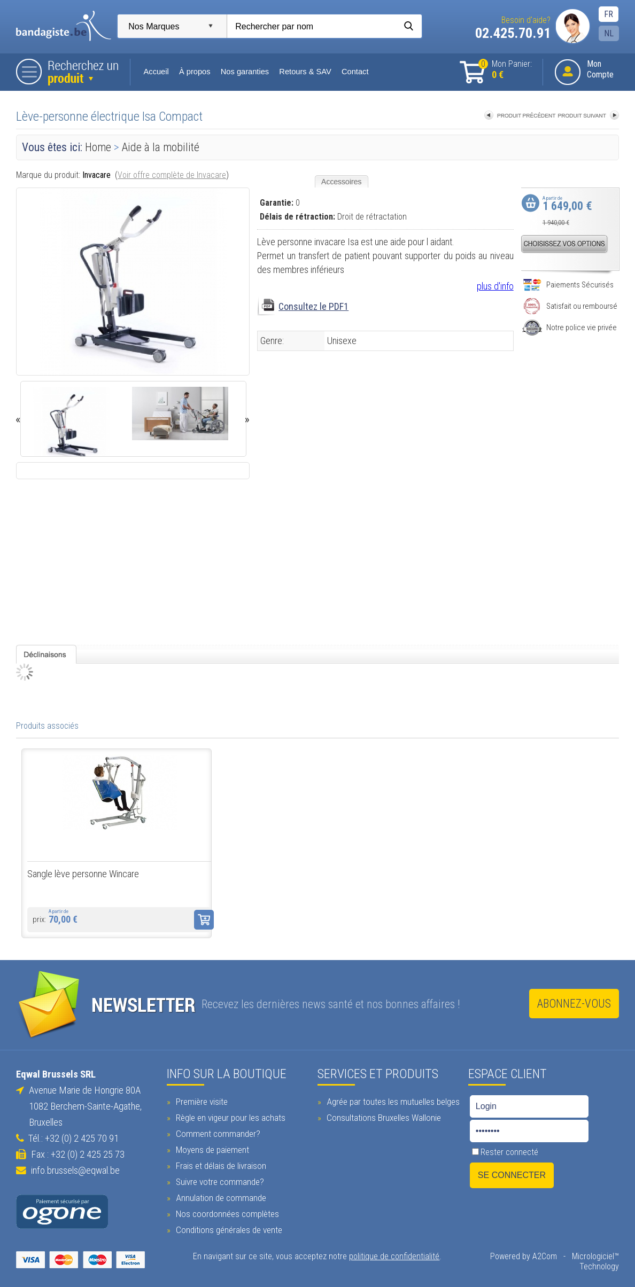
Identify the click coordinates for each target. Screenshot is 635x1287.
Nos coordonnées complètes (226, 1213)
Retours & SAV (305, 71)
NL (609, 33)
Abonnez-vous (574, 1003)
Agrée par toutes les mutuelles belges (392, 1101)
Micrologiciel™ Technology (595, 1261)
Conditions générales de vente (227, 1229)
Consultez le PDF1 (313, 306)
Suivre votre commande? (218, 1181)
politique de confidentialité (394, 1256)
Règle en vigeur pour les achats (229, 1117)
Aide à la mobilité (160, 147)
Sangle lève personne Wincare (83, 874)
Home (98, 147)
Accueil (156, 71)
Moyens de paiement (211, 1149)
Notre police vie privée (569, 327)
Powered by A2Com (523, 1256)
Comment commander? (216, 1133)
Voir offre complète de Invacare (172, 175)
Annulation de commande (219, 1197)
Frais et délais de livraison (219, 1165)
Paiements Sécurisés (568, 285)
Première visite (200, 1101)
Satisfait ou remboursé (569, 306)
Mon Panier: (505, 70)
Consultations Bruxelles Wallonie (382, 1117)
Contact (354, 71)
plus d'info (495, 286)
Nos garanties (244, 71)
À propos (194, 71)
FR (608, 14)
